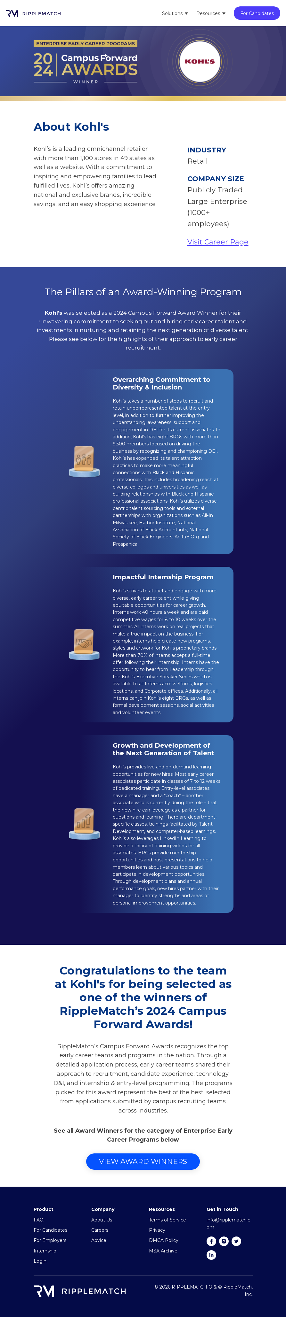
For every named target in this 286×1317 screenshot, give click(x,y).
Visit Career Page (218, 242)
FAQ (39, 1220)
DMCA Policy (163, 1240)
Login (40, 1261)
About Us (101, 1220)
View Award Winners (143, 1161)
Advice (98, 1240)
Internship (45, 1251)
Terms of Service (167, 1220)
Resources (208, 13)
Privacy (157, 1230)
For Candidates (257, 13)
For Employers (50, 1240)
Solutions (172, 13)
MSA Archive (163, 1251)
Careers (99, 1230)
